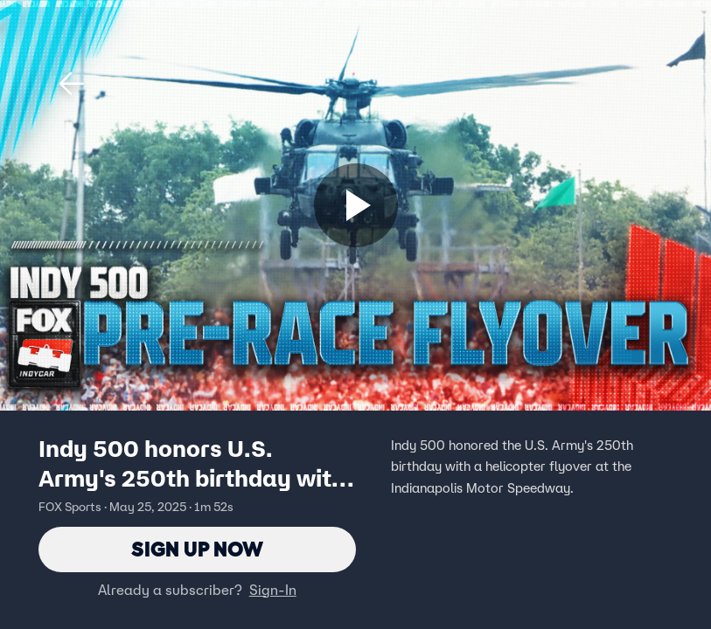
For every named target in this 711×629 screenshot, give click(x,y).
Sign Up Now (197, 549)
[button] (72, 84)
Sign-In (272, 589)
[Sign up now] (356, 205)
